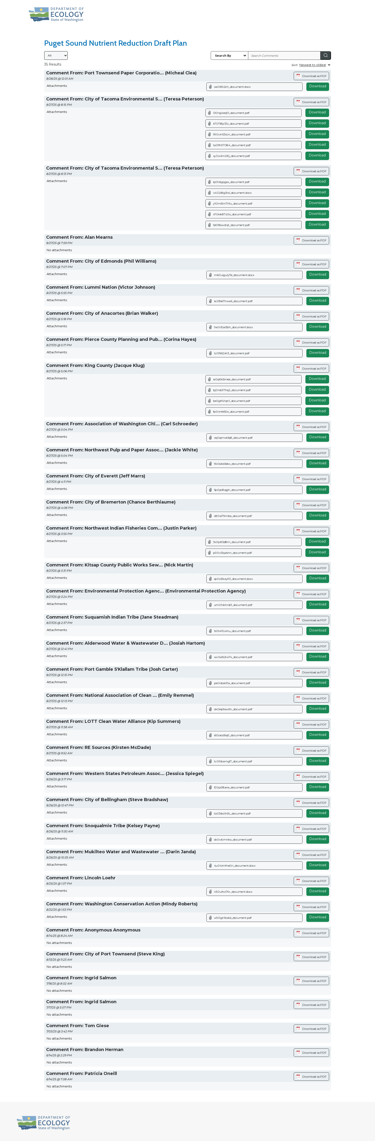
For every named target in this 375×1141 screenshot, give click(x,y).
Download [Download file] (317, 112)
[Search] (325, 55)
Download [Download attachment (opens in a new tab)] (317, 86)
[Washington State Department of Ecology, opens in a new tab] (56, 14)
